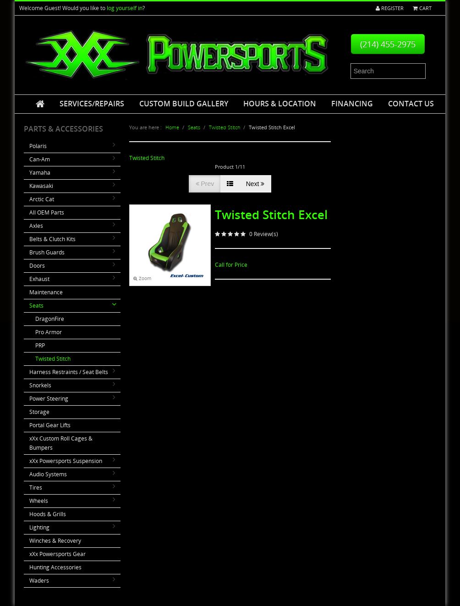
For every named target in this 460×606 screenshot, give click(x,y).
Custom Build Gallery (183, 104)
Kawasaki (41, 186)
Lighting (39, 527)
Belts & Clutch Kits (52, 239)
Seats (36, 305)
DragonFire (49, 319)
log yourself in (124, 8)
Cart (421, 8)
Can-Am (39, 159)
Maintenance (46, 292)
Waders (39, 580)
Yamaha (39, 172)
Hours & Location (279, 104)
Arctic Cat (41, 199)
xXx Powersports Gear (57, 554)
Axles (36, 226)
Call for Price (231, 265)
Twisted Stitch (53, 359)
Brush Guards (47, 252)
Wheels (38, 501)
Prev (205, 183)
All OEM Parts (46, 212)
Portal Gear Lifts (50, 425)
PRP (40, 345)
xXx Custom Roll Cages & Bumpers (61, 443)
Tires (35, 487)
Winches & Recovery (55, 541)
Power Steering (48, 398)
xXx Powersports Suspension (65, 461)
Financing (352, 104)
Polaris (38, 146)
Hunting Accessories (55, 567)
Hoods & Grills (47, 514)
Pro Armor (48, 332)
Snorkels (40, 385)
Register (387, 8)
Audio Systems (48, 474)
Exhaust (39, 279)
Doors (37, 266)
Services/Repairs (92, 104)
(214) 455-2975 (388, 44)
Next (255, 183)
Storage (39, 412)
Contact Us (411, 104)
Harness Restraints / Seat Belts (68, 372)
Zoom (142, 278)
